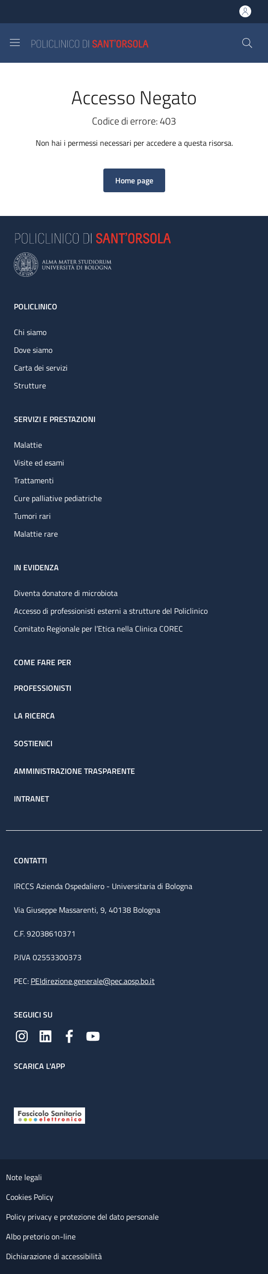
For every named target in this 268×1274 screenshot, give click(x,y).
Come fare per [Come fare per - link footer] (42, 662)
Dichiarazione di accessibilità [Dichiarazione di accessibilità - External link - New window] (54, 1256)
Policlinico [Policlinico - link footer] (35, 306)
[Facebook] (69, 1035)
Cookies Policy (29, 1197)
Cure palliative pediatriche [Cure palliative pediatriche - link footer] (58, 498)
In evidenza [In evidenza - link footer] (36, 567)
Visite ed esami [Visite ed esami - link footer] (39, 462)
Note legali (24, 1177)
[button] (247, 43)
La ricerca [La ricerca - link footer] (34, 716)
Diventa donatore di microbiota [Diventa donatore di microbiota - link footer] (66, 593)
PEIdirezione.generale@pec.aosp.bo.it (93, 981)
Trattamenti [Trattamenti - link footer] (34, 480)
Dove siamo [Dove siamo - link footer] (33, 350)
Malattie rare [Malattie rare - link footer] (36, 534)
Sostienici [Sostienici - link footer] (33, 743)
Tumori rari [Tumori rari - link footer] (32, 516)
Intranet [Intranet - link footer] (31, 799)
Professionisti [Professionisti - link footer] (42, 688)
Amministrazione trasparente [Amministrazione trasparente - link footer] (74, 771)
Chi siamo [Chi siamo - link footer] (30, 332)
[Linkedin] (45, 1035)
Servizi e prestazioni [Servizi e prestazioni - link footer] (54, 419)
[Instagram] (22, 1035)
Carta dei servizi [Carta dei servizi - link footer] (41, 368)
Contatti (31, 860)
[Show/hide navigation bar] (15, 42)
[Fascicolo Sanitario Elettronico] (49, 1114)
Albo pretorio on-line (41, 1236)
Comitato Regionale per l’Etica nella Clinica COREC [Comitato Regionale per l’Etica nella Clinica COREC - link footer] (98, 629)
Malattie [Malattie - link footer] (28, 445)
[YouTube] (93, 1035)
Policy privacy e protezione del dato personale (82, 1217)
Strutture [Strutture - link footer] (30, 385)
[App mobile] (22, 1087)
